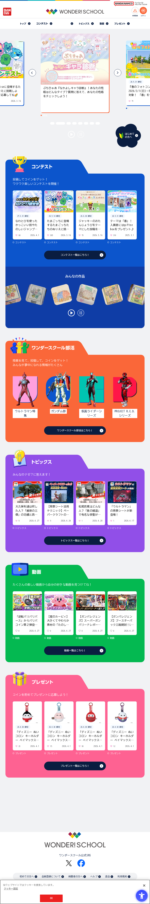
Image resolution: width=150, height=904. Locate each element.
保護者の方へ (75, 876)
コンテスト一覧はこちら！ (75, 255)
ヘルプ (93, 876)
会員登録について (51, 876)
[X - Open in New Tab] (69, 863)
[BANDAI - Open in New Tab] (7, 12)
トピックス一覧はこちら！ (75, 540)
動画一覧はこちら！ (75, 650)
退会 (107, 876)
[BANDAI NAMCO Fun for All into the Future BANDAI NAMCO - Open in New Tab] (130, 4)
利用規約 (122, 876)
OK (51, 898)
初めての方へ (27, 876)
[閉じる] (144, 885)
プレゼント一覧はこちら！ (75, 766)
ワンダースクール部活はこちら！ (75, 430)
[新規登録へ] (135, 10)
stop (80, 134)
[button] (117, 72)
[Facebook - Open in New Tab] (81, 863)
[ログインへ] (143, 10)
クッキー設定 (11, 888)
